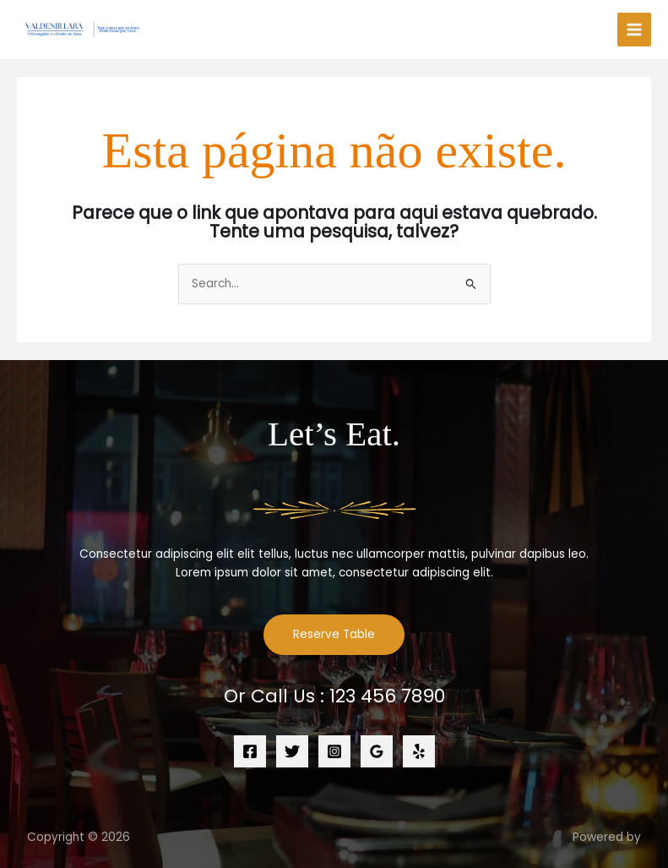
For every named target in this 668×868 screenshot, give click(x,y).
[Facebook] (250, 751)
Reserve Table (334, 634)
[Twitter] (292, 751)
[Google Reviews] (377, 751)
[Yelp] (419, 751)
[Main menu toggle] (634, 30)
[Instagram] (334, 751)
